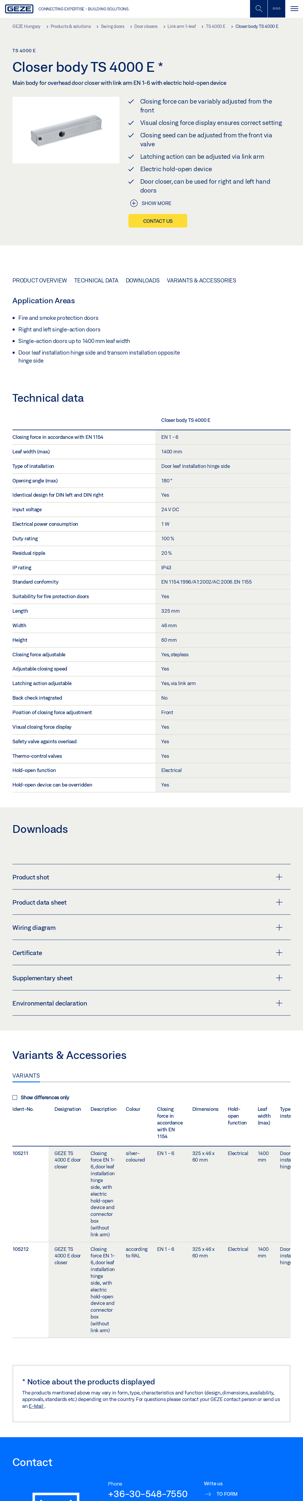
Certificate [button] (147, 952)
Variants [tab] (26, 1075)
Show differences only (40, 1097)
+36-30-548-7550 (147, 1493)
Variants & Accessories (201, 280)
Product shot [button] (147, 877)
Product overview (39, 280)
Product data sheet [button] (147, 902)
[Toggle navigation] (294, 9)
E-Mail (36, 1406)
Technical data (96, 280)
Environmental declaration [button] (147, 1003)
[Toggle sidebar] (276, 9)
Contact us (158, 221)
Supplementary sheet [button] (147, 977)
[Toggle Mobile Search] (258, 9)
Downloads (143, 280)
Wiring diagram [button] (147, 927)
